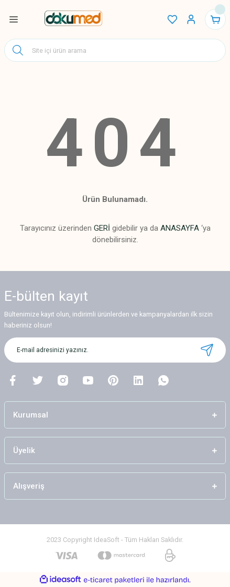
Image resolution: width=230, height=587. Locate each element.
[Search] (115, 50)
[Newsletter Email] (115, 350)
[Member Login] (191, 19)
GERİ (102, 228)
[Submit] (207, 350)
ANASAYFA (179, 228)
